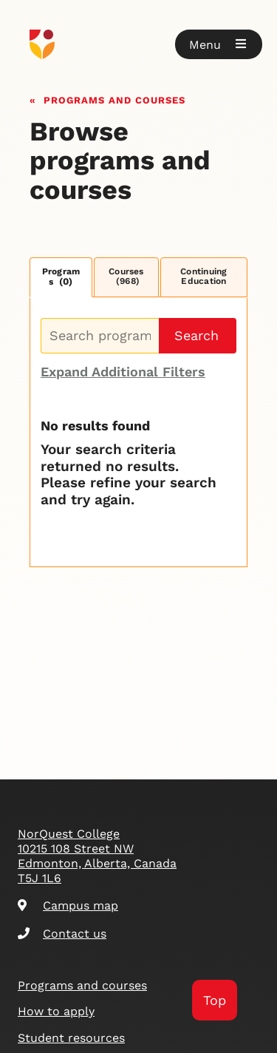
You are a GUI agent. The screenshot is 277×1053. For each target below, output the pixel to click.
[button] (218, 44)
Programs (61, 277)
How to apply (56, 1011)
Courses (126, 276)
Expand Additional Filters (123, 371)
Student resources (71, 1038)
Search (196, 335)
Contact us (62, 934)
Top (214, 1000)
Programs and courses (114, 98)
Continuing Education (203, 276)
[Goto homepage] (138, 44)
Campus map (68, 905)
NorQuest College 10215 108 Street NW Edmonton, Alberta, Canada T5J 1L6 (97, 856)
